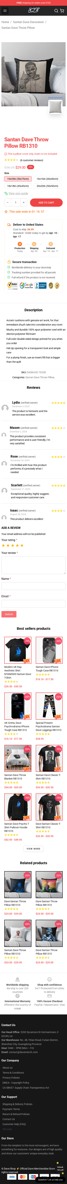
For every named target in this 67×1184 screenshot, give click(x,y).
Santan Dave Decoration (28, 22)
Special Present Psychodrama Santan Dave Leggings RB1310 (48, 726)
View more (34, 849)
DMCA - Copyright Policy (16, 1082)
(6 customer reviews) (31, 160)
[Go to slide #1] (24, 124)
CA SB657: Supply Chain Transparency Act (26, 1087)
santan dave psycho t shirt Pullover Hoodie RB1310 (16, 827)
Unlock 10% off (60, 1168)
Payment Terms (11, 1109)
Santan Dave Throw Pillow (18, 27)
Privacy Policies (11, 1077)
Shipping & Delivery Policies (17, 1104)
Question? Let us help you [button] (50, 1179)
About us (8, 1067)
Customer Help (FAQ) (14, 1124)
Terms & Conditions (13, 1072)
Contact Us (9, 1119)
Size (6, 173)
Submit (9, 614)
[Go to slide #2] (42, 124)
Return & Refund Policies (16, 1114)
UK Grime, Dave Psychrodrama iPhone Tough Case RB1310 (16, 726)
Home (5, 22)
